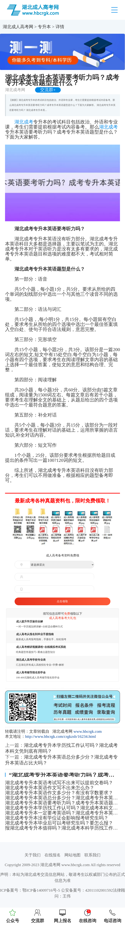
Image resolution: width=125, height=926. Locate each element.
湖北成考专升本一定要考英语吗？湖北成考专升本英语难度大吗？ (62, 812)
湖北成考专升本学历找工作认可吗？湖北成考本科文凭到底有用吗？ (62, 807)
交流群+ (48, 89)
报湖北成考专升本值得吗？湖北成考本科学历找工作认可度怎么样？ (62, 828)
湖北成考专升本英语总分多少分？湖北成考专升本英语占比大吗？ (62, 797)
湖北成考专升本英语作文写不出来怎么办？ (49, 787)
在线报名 (52, 855)
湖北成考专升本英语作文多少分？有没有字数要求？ (59, 792)
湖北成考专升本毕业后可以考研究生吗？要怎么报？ (59, 823)
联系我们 (92, 855)
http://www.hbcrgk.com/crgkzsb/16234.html (60, 736)
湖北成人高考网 (18, 26)
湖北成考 (23, 121)
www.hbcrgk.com (87, 731)
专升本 (44, 26)
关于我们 (32, 855)
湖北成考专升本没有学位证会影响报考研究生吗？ (56, 817)
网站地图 (72, 855)
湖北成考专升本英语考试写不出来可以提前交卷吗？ (59, 782)
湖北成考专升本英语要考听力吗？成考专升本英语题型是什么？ (62, 802)
